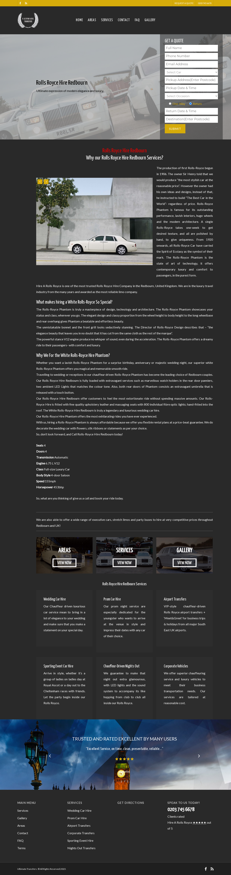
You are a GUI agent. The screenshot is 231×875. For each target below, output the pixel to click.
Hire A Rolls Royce (179, 822)
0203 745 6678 (204, 3)
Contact (124, 20)
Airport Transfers (78, 825)
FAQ (137, 20)
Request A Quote (184, 3)
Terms (21, 848)
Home (79, 20)
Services (107, 20)
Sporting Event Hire (80, 840)
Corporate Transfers (81, 833)
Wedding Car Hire (79, 810)
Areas (92, 20)
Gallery (150, 20)
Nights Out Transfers (81, 848)
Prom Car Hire (77, 818)
